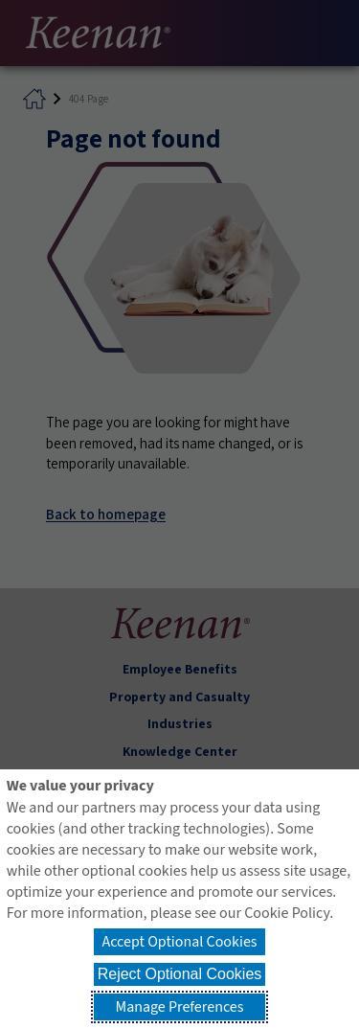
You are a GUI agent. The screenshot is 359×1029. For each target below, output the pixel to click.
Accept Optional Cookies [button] (179, 941)
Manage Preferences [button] (180, 1007)
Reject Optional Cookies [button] (180, 974)
